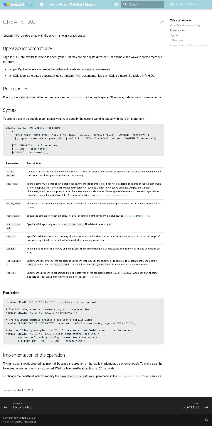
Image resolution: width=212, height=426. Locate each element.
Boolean (144, 215)
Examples (178, 40)
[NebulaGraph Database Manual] (18, 4)
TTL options (93, 276)
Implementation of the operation (189, 45)
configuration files (129, 376)
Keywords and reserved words (112, 195)
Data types (129, 215)
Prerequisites (178, 30)
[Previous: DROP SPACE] (19, 405)
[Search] (142, 4)
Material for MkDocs (25, 421)
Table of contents (181, 20)
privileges (76, 97)
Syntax (174, 35)
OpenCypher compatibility (185, 25)
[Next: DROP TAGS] (193, 405)
